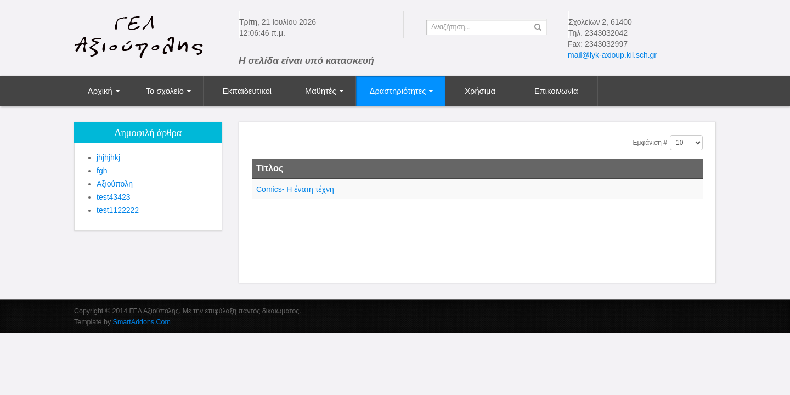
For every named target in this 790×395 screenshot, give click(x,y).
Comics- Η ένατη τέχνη (295, 189)
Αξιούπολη (115, 183)
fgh (102, 170)
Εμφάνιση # (650, 142)
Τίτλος (270, 168)
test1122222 (118, 210)
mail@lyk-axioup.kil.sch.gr (612, 54)
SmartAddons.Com (142, 322)
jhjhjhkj (108, 157)
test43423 (114, 197)
